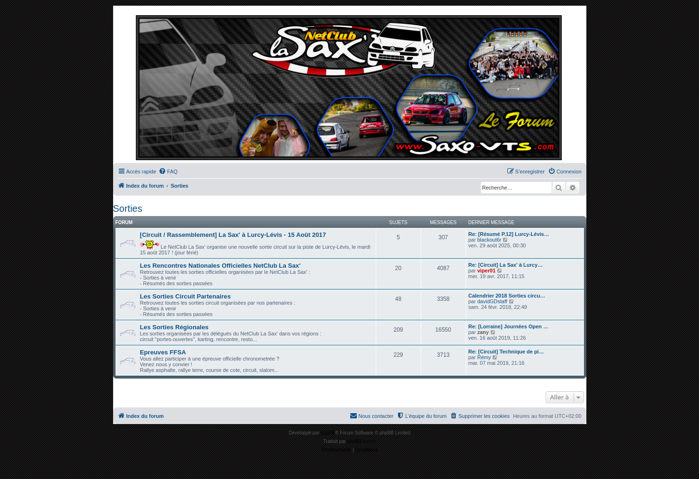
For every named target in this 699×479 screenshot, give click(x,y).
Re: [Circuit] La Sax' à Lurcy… (506, 265)
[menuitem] (168, 171)
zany (482, 332)
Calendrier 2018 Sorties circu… (507, 295)
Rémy (484, 357)
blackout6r (489, 240)
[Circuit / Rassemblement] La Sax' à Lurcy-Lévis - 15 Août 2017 (233, 234)
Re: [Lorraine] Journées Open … (509, 326)
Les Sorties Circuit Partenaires (185, 296)
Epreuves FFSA (163, 352)
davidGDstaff (492, 301)
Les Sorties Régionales (174, 327)
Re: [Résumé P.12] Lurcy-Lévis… (509, 234)
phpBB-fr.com (361, 441)
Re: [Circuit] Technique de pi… (506, 351)
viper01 (486, 270)
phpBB (328, 432)
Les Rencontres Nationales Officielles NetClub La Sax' (220, 265)
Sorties (127, 208)
